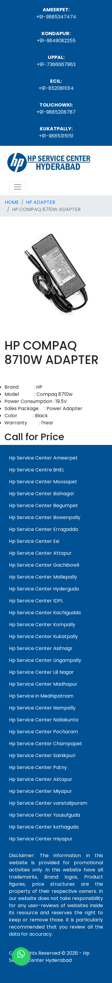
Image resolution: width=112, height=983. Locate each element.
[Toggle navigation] (17, 187)
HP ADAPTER (40, 202)
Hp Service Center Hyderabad (49, 957)
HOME (12, 202)
